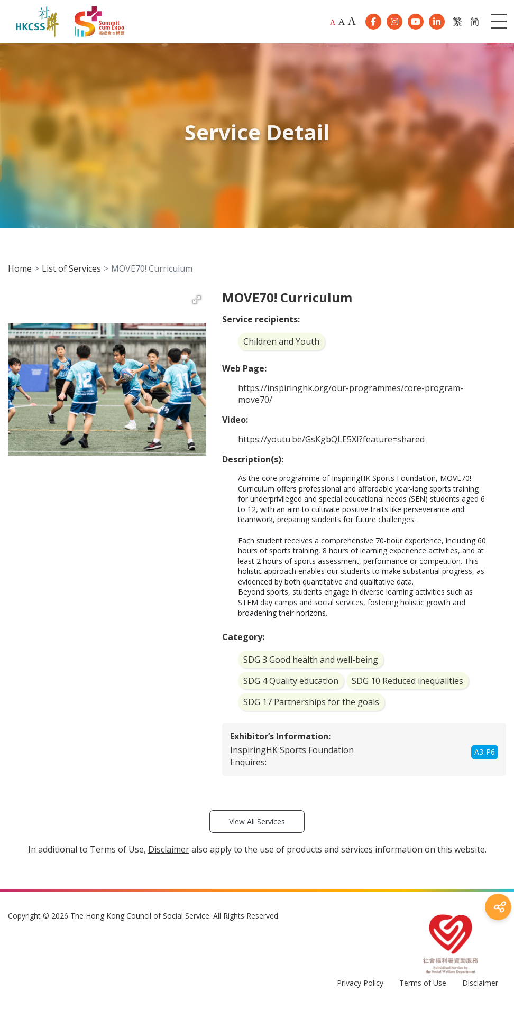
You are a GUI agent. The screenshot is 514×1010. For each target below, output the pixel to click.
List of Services (71, 271)
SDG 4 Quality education (290, 684)
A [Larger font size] (341, 23)
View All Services (257, 825)
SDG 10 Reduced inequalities (407, 684)
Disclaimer (480, 986)
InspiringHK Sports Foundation (292, 753)
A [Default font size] (332, 24)
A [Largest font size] (352, 22)
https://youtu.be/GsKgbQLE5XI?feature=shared (331, 443)
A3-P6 (484, 755)
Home (20, 271)
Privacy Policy (360, 986)
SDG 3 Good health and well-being (310, 663)
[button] (196, 303)
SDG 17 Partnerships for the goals (311, 705)
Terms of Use (422, 986)
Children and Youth (281, 345)
